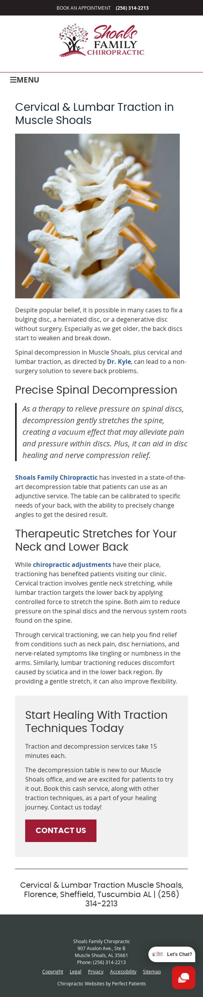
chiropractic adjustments (72, 564)
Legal (75, 971)
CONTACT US (61, 831)
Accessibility (123, 971)
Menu (24, 79)
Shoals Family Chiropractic (56, 477)
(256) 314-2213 (132, 8)
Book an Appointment (84, 8)
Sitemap (152, 971)
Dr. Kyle (119, 361)
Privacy (95, 971)
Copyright (52, 971)
